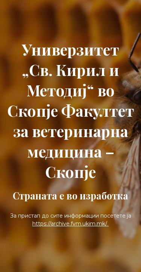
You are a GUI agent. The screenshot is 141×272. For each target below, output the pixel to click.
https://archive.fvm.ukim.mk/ (70, 223)
